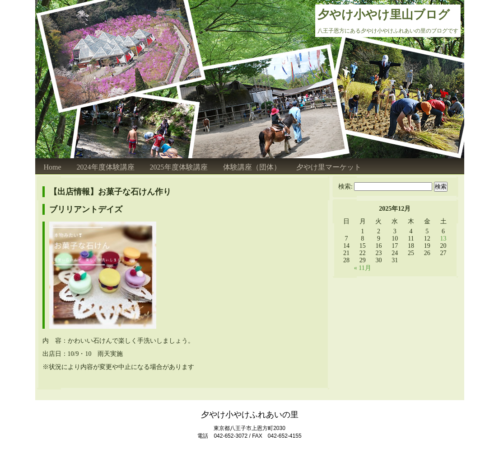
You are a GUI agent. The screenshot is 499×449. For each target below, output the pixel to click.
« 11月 (362, 268)
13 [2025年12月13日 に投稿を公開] (443, 238)
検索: (345, 186)
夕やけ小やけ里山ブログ (383, 14)
